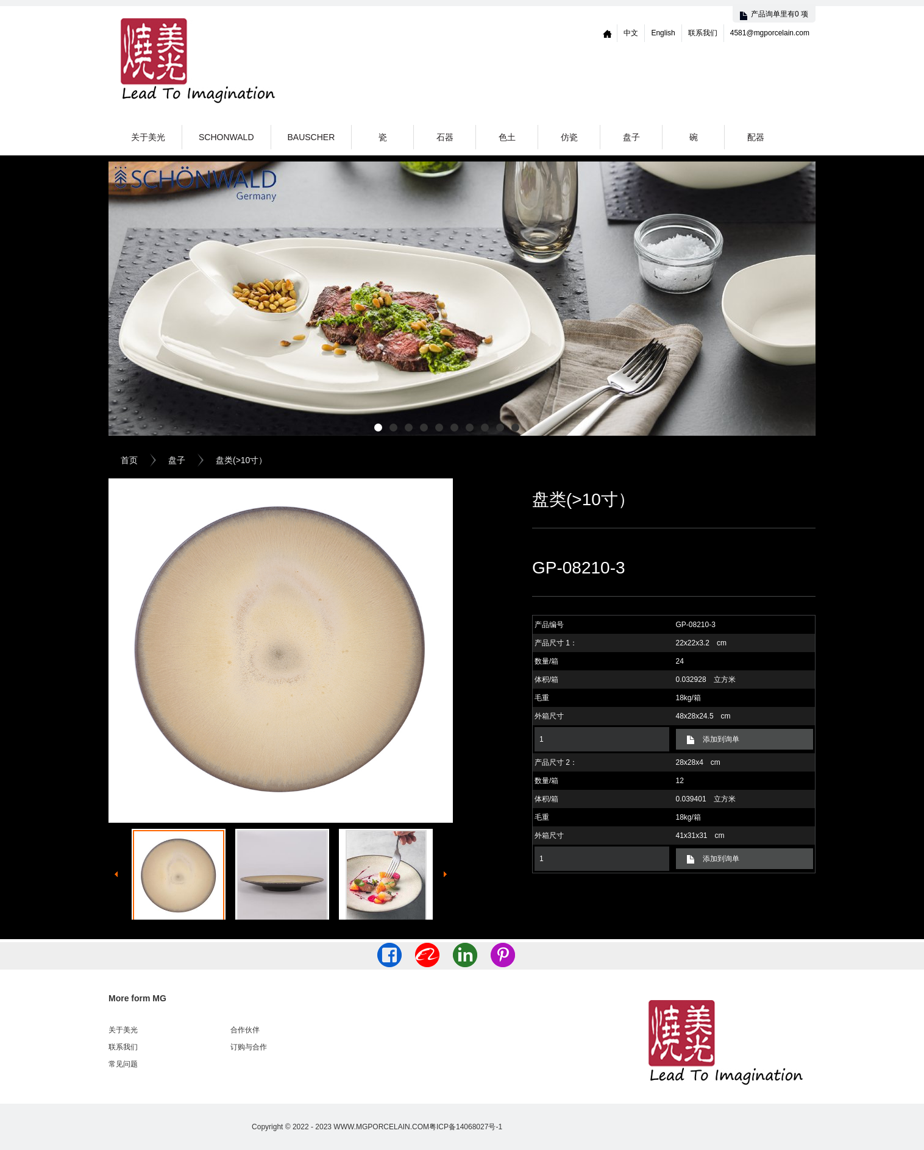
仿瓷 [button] (569, 137)
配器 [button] (755, 137)
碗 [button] (693, 137)
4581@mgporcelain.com (769, 33)
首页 (129, 460)
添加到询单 (721, 739)
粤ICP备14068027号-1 (465, 1127)
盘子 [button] (631, 137)
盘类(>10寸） (241, 460)
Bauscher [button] (311, 137)
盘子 (176, 460)
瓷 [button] (382, 137)
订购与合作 (248, 1047)
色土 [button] (507, 137)
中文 (631, 33)
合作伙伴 (245, 1030)
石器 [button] (444, 137)
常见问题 (123, 1064)
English (663, 33)
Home (608, 33)
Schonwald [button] (226, 137)
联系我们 (702, 33)
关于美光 (148, 137)
